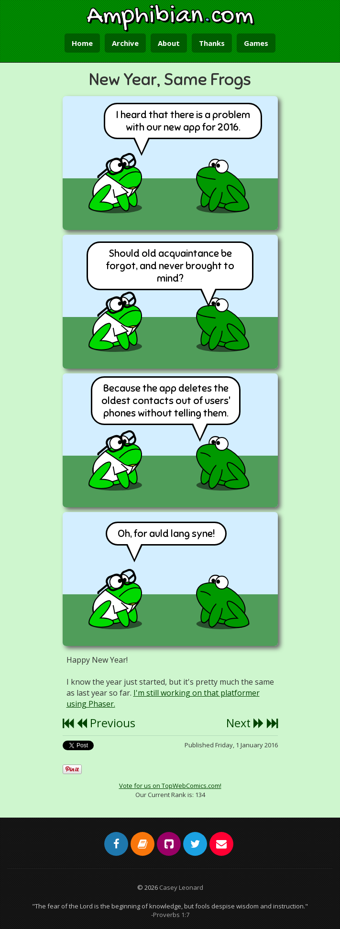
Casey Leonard (181, 887)
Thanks (212, 43)
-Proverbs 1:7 (170, 914)
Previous (106, 723)
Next (245, 723)
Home (82, 43)
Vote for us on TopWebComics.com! (170, 785)
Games (256, 43)
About (169, 43)
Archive (125, 43)
